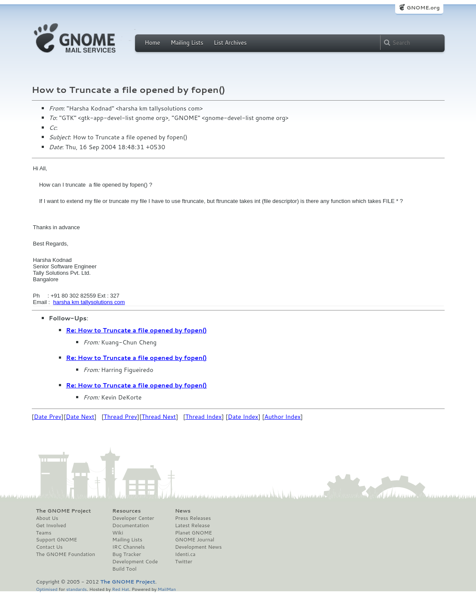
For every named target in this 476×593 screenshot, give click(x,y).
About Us (47, 518)
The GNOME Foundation (65, 554)
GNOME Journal (195, 539)
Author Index (282, 416)
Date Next (80, 416)
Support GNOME (56, 539)
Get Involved (51, 525)
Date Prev (47, 416)
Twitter (183, 561)
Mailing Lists (187, 42)
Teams (44, 532)
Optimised (47, 589)
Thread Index (203, 416)
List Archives (230, 42)
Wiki (117, 532)
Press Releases (193, 518)
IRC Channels (128, 547)
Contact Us (49, 547)
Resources (126, 510)
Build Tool (124, 568)
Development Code (135, 561)
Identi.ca (185, 554)
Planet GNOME (193, 532)
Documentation (130, 525)
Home (152, 42)
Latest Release (192, 525)
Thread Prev (120, 416)
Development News (198, 547)
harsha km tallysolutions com (89, 302)
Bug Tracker (126, 554)
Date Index (243, 416)
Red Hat (120, 589)
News (182, 510)
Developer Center (133, 518)
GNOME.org (422, 7)
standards (76, 589)
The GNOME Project (63, 510)
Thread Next (158, 416)
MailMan (167, 589)
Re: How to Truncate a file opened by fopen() (136, 330)
